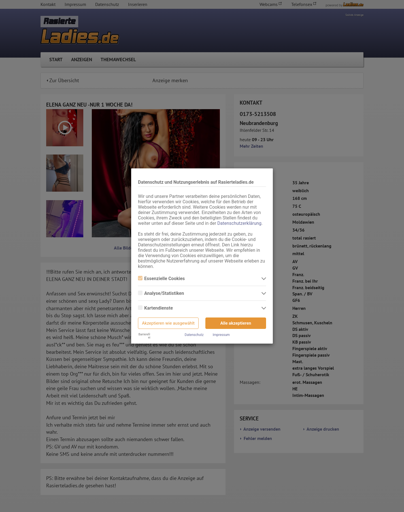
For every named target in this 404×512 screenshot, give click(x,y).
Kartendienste (155, 308)
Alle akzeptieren (235, 323)
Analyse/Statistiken (161, 293)
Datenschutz (194, 335)
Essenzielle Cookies (161, 278)
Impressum (221, 335)
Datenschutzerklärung (239, 223)
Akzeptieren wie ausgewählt (168, 323)
